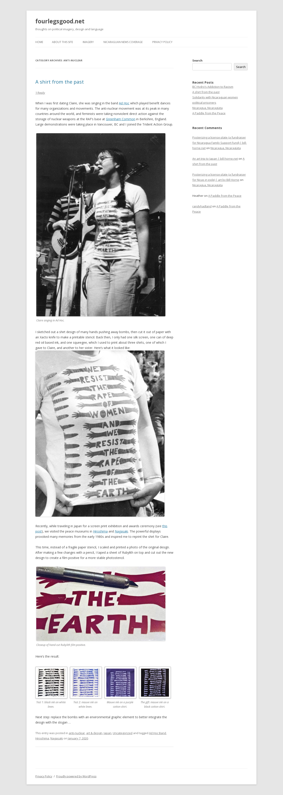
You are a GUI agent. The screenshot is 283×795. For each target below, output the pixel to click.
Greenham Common (120, 119)
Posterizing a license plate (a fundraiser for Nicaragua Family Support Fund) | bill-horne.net (219, 142)
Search (197, 60)
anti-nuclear (77, 733)
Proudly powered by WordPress (76, 776)
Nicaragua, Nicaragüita (207, 108)
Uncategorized (122, 733)
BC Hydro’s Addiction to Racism (212, 87)
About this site (62, 42)
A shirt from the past (59, 81)
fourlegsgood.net (59, 21)
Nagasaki (121, 531)
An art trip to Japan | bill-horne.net (215, 159)
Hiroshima (100, 531)
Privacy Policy (162, 42)
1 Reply (40, 93)
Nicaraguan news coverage (123, 42)
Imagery (88, 42)
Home (39, 42)
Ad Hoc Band (157, 733)
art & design (94, 733)
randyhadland (202, 206)
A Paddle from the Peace (209, 113)
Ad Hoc (124, 103)
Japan (107, 733)
